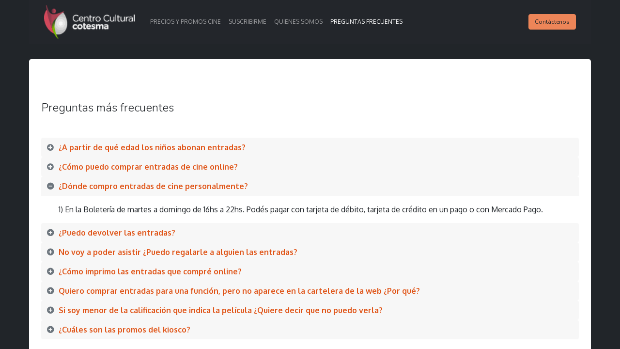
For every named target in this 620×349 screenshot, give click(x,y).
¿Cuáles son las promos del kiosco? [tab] (127, 329)
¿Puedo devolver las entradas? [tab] (118, 233)
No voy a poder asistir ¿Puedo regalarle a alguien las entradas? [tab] (178, 252)
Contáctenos (552, 22)
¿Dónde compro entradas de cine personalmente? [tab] (153, 186)
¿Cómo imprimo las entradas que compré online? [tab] (151, 271)
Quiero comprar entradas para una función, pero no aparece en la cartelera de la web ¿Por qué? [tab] (241, 291)
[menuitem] (185, 22)
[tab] (310, 147)
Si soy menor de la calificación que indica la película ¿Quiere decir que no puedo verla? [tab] (221, 310)
